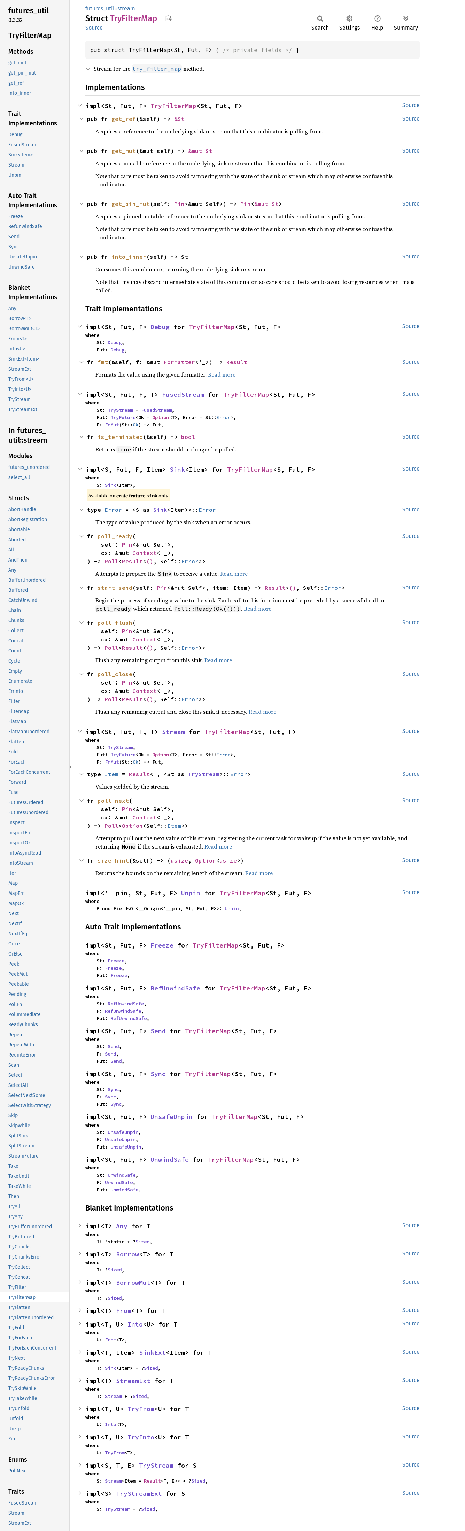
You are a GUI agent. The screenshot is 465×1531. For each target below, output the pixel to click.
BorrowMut (133, 1282)
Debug (160, 327)
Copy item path (168, 18)
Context (144, 552)
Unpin (190, 893)
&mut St (200, 150)
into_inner (128, 256)
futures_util (100, 8)
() (149, 561)
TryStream (120, 410)
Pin (179, 203)
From (123, 1311)
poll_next (113, 800)
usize (179, 860)
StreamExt (133, 1381)
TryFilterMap (173, 106)
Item (111, 774)
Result (236, 361)
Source (94, 27)
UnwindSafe (169, 1159)
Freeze (161, 945)
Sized (142, 1241)
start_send (115, 587)
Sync (158, 1074)
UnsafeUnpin (171, 1117)
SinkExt (152, 1352)
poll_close (115, 674)
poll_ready (115, 536)
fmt (103, 361)
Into (135, 1324)
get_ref (123, 118)
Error (223, 417)
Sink (177, 469)
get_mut (123, 150)
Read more (221, 374)
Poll (111, 561)
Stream (173, 732)
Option (160, 417)
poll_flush (115, 622)
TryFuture (122, 417)
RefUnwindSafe (175, 988)
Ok (135, 425)
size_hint (113, 860)
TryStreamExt (139, 1494)
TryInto (140, 1437)
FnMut (112, 425)
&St (179, 118)
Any (121, 1226)
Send (158, 1031)
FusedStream (183, 395)
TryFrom (140, 1409)
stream (126, 8)
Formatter (179, 361)
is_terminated (120, 436)
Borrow (127, 1254)
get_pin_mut (130, 203)
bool (188, 436)
